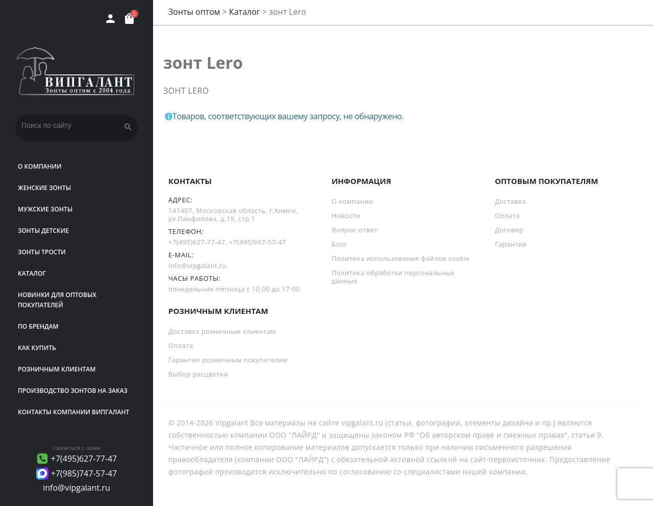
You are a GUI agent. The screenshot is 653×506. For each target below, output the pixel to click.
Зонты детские (43, 230)
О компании (40, 166)
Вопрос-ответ (355, 229)
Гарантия (510, 244)
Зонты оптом (194, 11)
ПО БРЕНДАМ (38, 326)
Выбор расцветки (198, 374)
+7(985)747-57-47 (84, 473)
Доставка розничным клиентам (221, 331)
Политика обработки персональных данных (393, 276)
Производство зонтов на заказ (73, 390)
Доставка (510, 201)
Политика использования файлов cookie (401, 258)
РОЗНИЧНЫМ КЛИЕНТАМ (56, 369)
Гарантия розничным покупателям (228, 359)
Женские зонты (44, 187)
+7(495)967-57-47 (257, 242)
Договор (509, 229)
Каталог (32, 273)
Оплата (507, 215)
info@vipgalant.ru (76, 487)
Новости (346, 215)
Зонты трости (42, 252)
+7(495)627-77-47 (84, 458)
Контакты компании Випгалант (73, 412)
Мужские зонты (45, 209)
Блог (339, 244)
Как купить (37, 347)
